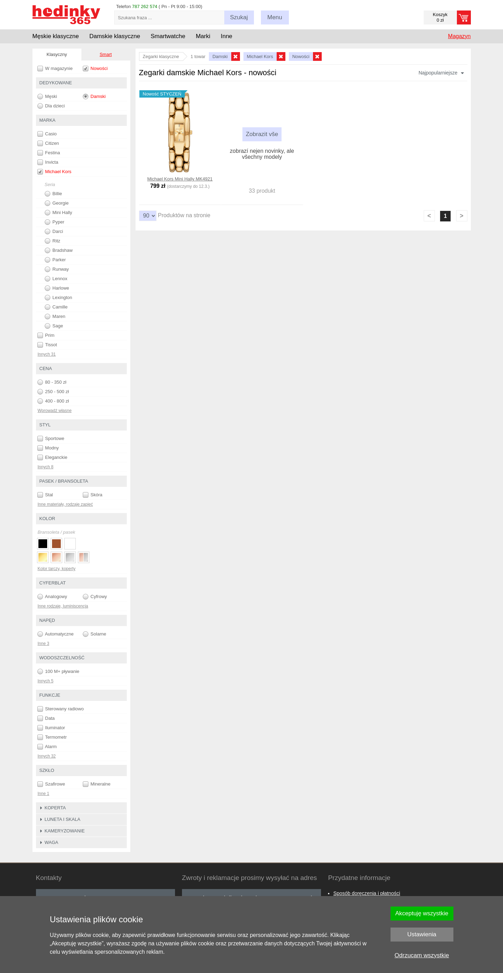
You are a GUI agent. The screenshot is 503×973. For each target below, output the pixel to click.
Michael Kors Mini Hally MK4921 (179, 179)
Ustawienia (421, 934)
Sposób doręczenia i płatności (366, 893)
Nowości (95, 68)
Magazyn (459, 36)
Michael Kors (54, 172)
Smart (106, 54)
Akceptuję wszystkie (421, 913)
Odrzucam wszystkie (422, 955)
